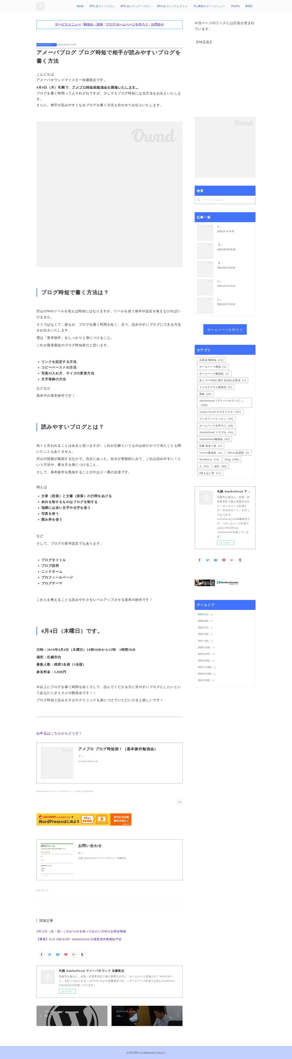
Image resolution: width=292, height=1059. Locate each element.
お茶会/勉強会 (211, 360)
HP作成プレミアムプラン (187, 6)
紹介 (221, 466)
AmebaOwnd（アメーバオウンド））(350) (58, 791)
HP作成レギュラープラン (150, 6)
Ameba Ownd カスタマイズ (220, 411)
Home (94, 6)
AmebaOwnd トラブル (216, 432)
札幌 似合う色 (210, 445)
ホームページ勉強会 (214, 373)
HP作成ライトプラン (116, 6)
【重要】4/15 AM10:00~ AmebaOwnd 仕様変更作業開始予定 (79, 939)
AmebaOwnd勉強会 (214, 439)
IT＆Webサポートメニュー (224, 6)
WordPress (209, 459)
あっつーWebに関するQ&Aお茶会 (222, 380)
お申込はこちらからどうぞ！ (59, 733)
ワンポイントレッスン (216, 418)
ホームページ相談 (212, 366)
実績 (205, 394)
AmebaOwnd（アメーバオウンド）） (47, 45)
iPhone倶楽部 (238, 452)
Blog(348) (88, 791)
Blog (232, 459)
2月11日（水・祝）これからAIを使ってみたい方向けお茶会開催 (81, 931)
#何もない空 (210, 473)
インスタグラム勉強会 (215, 387)
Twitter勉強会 (210, 452)
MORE (249, 6)
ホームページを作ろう (225, 329)
